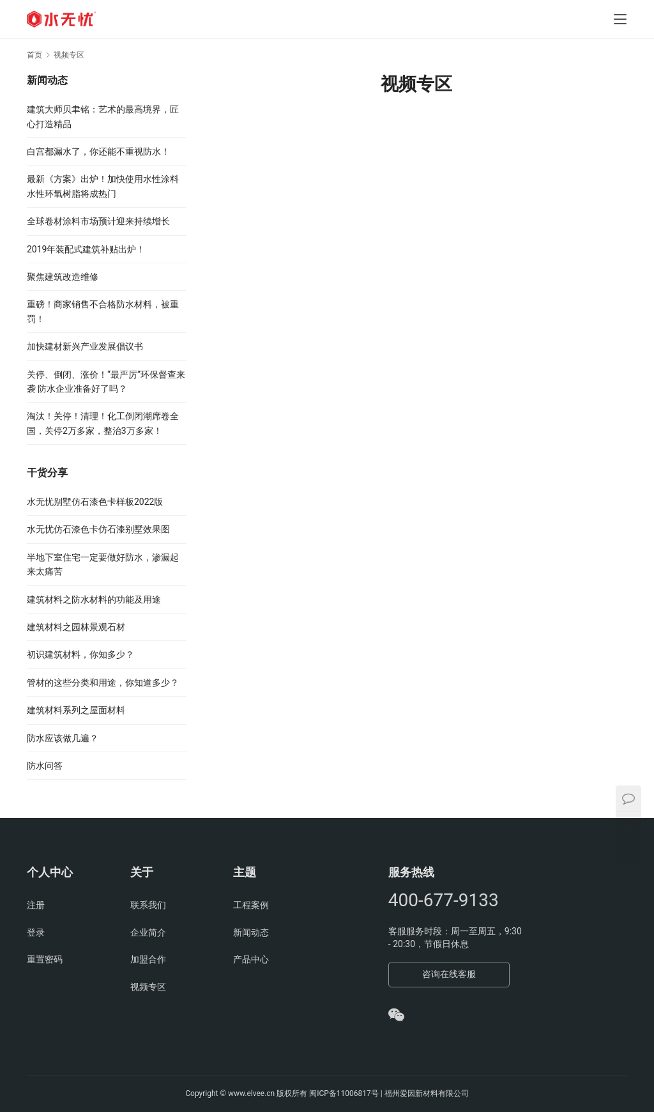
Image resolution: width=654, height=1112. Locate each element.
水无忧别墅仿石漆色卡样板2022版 (95, 502)
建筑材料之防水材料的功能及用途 (94, 599)
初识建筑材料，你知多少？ (80, 654)
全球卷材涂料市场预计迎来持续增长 (98, 221)
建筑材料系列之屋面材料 (76, 710)
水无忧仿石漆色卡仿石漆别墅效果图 (98, 529)
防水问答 (45, 766)
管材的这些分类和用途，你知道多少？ (103, 682)
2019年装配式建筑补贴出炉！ (86, 249)
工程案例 (251, 905)
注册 (36, 905)
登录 (36, 932)
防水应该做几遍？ (62, 738)
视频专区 (148, 987)
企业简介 (148, 932)
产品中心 (251, 959)
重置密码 (45, 959)
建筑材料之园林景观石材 (76, 627)
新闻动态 (251, 932)
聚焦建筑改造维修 (62, 277)
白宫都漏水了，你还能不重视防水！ (98, 151)
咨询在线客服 (449, 974)
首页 (34, 54)
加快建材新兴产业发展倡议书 (85, 346)
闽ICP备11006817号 (344, 1093)
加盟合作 (148, 959)
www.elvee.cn (251, 1093)
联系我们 (148, 905)
